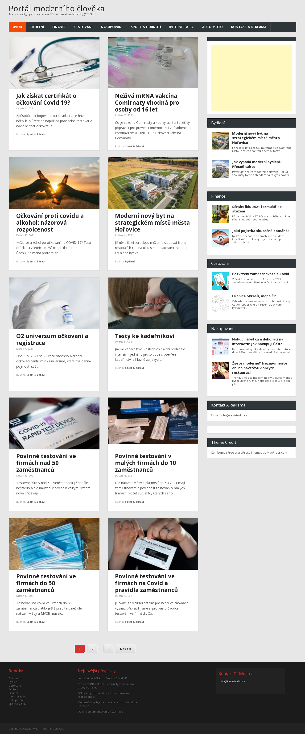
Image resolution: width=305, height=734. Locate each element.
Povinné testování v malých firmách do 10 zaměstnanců (145, 462)
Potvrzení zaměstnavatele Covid (260, 273)
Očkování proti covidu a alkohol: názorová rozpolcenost (50, 222)
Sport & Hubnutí (146, 27)
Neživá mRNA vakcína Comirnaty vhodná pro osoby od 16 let (147, 102)
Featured (14, 689)
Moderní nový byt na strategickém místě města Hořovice (152, 222)
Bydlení (37, 27)
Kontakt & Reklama (248, 27)
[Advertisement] (251, 78)
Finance (59, 27)
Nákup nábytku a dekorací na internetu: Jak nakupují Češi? (257, 341)
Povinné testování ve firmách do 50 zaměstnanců (46, 583)
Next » (125, 649)
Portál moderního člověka (57, 8)
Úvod (17, 27)
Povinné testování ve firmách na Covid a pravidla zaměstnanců (146, 583)
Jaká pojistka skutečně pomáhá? (260, 230)
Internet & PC (181, 27)
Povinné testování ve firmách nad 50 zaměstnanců (46, 462)
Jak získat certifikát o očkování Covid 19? (46, 99)
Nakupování (112, 27)
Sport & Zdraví (35, 134)
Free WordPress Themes (245, 453)
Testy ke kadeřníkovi (145, 335)
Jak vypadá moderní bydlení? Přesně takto (257, 164)
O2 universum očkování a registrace (52, 339)
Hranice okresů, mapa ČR (254, 296)
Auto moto (212, 27)
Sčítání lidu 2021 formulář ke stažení (257, 208)
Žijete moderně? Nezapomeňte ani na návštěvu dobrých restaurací (259, 368)
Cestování (83, 27)
